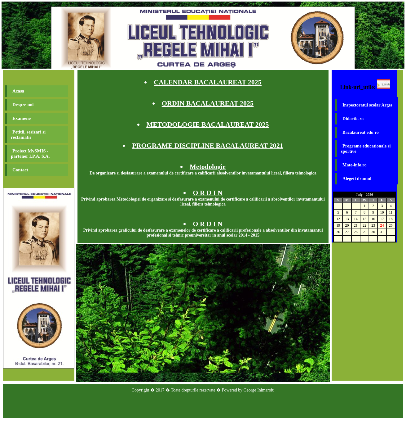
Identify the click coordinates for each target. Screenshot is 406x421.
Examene (21, 118)
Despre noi (22, 104)
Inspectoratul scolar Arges (367, 104)
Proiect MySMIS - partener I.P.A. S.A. (30, 153)
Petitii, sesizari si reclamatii (28, 134)
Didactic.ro (353, 118)
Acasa (18, 90)
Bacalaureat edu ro (360, 132)
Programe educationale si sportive (366, 148)
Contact (20, 169)
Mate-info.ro (354, 164)
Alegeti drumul (356, 178)
